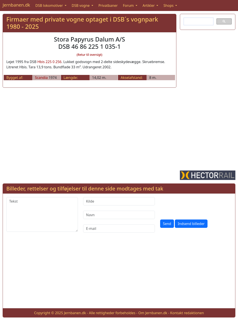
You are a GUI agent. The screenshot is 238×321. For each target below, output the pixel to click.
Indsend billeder (191, 223)
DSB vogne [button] (81, 5)
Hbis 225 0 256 (49, 61)
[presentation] (193, 205)
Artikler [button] (149, 5)
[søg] (198, 21)
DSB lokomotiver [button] (49, 5)
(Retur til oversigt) (89, 55)
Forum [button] (129, 5)
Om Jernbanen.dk (152, 312)
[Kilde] (119, 201)
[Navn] (119, 215)
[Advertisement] (207, 99)
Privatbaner (108, 5)
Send (167, 223)
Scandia (41, 77)
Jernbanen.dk (16, 5)
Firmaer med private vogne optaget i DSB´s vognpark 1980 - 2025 (82, 23)
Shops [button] (168, 5)
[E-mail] (119, 228)
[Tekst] (42, 214)
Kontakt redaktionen (187, 312)
